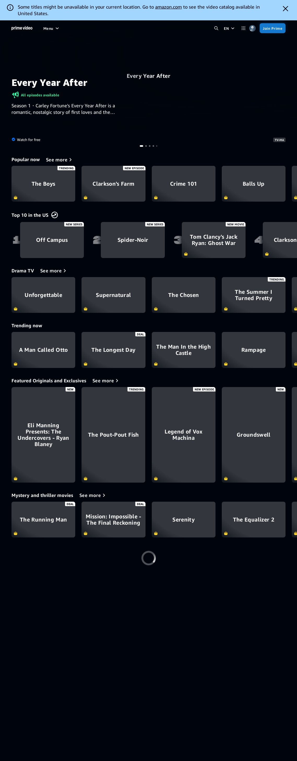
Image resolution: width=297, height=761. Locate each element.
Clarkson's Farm (113, 184)
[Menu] (51, 28)
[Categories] (243, 28)
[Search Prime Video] (216, 28)
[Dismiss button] (285, 8)
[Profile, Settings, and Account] (252, 28)
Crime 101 (184, 184)
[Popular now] (60, 159)
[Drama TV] (54, 270)
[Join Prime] (273, 28)
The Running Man (43, 519)
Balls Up (254, 184)
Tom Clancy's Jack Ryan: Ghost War (214, 240)
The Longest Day (113, 350)
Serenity (184, 519)
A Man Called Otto (43, 350)
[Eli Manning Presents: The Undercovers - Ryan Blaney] (43, 435)
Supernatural (113, 295)
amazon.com (168, 7)
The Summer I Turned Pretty (254, 295)
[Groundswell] (254, 435)
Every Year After (148, 76)
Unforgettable (43, 295)
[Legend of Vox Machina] (184, 435)
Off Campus (52, 240)
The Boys (43, 184)
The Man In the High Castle (184, 350)
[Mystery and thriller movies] (93, 495)
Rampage (254, 350)
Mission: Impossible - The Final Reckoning (113, 519)
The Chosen (184, 295)
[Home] (21, 28)
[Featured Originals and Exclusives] (106, 380)
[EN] (230, 28)
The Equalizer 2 (254, 519)
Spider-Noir (133, 240)
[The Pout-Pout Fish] (113, 435)
